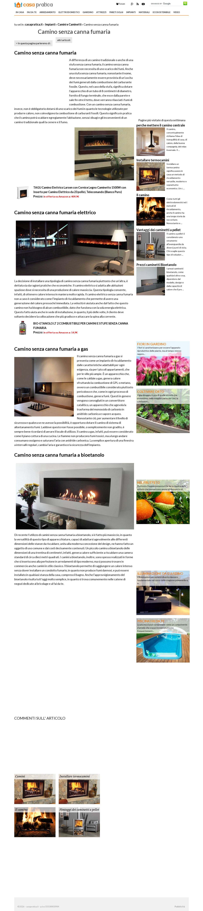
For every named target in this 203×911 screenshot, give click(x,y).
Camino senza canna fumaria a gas (51, 349)
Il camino (21, 809)
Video (176, 12)
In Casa (20, 12)
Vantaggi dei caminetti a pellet (79, 809)
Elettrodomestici (69, 12)
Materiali (144, 12)
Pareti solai (116, 12)
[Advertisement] (51, 20)
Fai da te (31, 12)
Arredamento (47, 12)
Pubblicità (180, 906)
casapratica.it (34, 24)
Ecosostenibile (161, 12)
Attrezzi (101, 12)
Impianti (131, 12)
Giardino (88, 12)
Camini (20, 776)
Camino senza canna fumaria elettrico (55, 212)
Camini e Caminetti (69, 24)
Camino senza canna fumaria (45, 52)
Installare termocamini (74, 776)
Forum (120, 4)
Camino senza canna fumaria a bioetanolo (59, 455)
